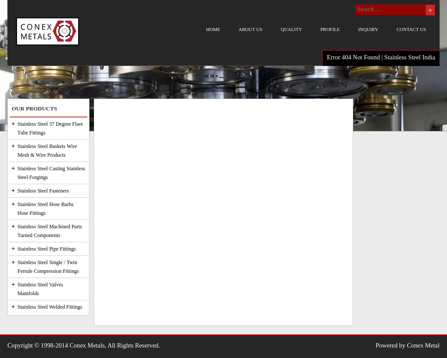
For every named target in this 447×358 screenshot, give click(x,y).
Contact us (411, 29)
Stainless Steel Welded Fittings (49, 307)
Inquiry (368, 29)
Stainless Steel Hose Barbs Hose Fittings (45, 208)
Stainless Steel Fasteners (43, 191)
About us (251, 29)
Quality (291, 29)
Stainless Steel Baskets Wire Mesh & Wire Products (47, 150)
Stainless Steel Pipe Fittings (46, 249)
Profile (330, 29)
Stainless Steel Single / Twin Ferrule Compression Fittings (48, 266)
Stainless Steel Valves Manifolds (40, 289)
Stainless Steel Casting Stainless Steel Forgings (51, 172)
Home (213, 29)
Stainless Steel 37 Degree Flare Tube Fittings (50, 128)
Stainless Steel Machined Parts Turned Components (49, 231)
